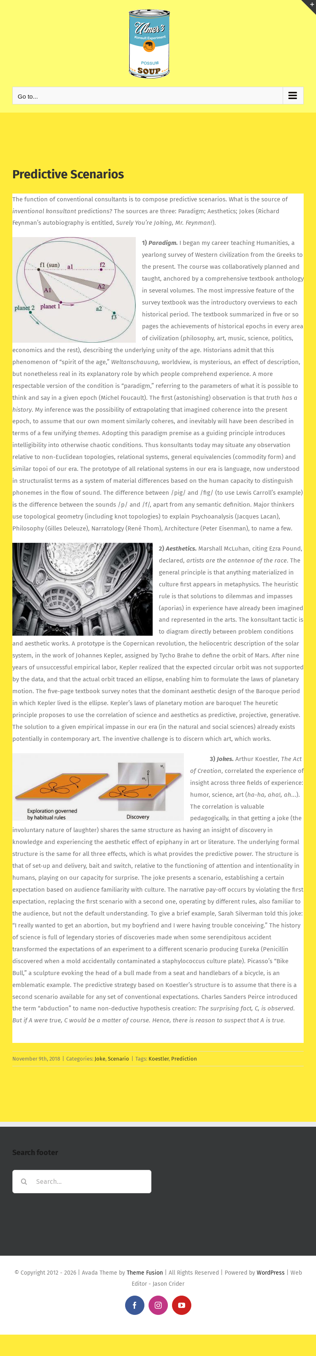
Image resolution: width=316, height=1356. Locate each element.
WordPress (271, 1272)
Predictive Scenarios (68, 174)
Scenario (118, 1059)
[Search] (24, 1181)
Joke (100, 1059)
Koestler (159, 1059)
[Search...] (81, 1181)
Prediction (184, 1059)
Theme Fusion (145, 1272)
